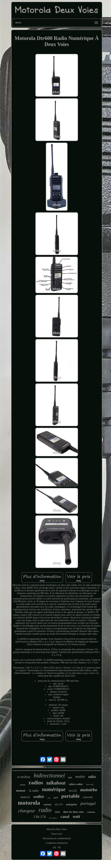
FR (59, 847)
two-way (89, 784)
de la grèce (53, 818)
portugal (88, 803)
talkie (92, 777)
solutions (91, 812)
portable (70, 796)
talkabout (55, 783)
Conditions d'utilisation (57, 843)
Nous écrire (56, 834)
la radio (34, 790)
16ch (57, 812)
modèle (22, 785)
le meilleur (23, 777)
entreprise (71, 804)
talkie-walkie (76, 784)
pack (56, 797)
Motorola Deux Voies (57, 829)
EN (54, 847)
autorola (88, 797)
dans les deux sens (73, 811)
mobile (80, 777)
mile (49, 798)
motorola (29, 803)
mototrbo (88, 789)
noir (70, 777)
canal (65, 816)
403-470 (59, 804)
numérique (54, 789)
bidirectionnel (49, 776)
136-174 (39, 816)
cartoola (47, 804)
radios (36, 782)
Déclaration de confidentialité (57, 838)
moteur (21, 790)
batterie (25, 797)
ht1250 (73, 790)
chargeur (26, 810)
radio (45, 810)
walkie (38, 796)
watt (76, 816)
